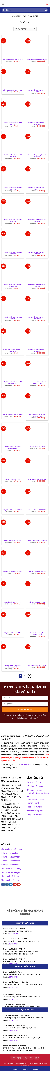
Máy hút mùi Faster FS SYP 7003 (12, 510)
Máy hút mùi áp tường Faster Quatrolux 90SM (13, 666)
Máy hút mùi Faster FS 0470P (37, 571)
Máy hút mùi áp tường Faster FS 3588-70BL (13, 188)
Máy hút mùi (16, 16)
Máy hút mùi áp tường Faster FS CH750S (37, 253)
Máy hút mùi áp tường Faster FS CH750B (37, 285)
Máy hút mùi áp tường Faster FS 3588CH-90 (37, 318)
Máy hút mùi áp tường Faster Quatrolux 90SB (13, 447)
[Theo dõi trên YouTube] (19, 884)
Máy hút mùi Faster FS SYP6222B (12, 571)
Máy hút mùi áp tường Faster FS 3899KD (13, 318)
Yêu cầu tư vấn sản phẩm (11, 849)
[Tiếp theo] (29, 676)
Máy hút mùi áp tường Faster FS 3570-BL (13, 123)
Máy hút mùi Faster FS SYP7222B (37, 540)
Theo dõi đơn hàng (34, 807)
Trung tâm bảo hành (35, 815)
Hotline (15, 1068)
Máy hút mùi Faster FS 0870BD (37, 479)
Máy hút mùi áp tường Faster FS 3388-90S (37, 188)
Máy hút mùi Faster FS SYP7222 (37, 510)
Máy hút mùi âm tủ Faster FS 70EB (37, 59)
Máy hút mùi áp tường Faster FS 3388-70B (13, 253)
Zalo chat (25, 1068)
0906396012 (13, 934)
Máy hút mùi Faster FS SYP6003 (37, 665)
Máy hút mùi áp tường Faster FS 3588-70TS (13, 155)
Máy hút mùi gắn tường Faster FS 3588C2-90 (12, 350)
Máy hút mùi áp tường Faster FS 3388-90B (37, 220)
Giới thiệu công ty (34, 782)
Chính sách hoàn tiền (10, 880)
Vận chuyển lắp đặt (35, 811)
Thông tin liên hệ (33, 803)
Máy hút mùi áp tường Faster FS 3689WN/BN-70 (13, 382)
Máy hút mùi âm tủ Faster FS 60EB (13, 90)
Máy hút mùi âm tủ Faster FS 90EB (13, 59)
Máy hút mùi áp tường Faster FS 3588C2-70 (37, 350)
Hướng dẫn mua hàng (10, 853)
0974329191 (13, 944)
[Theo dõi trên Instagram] (7, 884)
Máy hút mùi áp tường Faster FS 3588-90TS (37, 123)
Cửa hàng (35, 1068)
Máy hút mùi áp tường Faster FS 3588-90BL (37, 155)
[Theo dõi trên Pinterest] (15, 884)
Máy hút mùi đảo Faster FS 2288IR (13, 414)
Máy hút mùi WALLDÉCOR (37, 447)
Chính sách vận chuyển (10, 872)
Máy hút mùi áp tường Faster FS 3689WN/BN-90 (13, 285)
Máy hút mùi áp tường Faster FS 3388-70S (13, 220)
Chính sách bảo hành (35, 800)
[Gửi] (46, 10)
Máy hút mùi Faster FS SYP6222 (13, 540)
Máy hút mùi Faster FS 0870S (12, 633)
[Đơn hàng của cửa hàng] (24, 29)
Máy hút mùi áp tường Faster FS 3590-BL (37, 91)
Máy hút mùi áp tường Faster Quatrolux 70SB (37, 415)
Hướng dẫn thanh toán (10, 857)
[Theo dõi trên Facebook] (3, 884)
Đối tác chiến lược (34, 790)
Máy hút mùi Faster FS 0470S (12, 602)
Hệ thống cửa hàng (35, 786)
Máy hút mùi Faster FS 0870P (37, 602)
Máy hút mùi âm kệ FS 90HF (13, 479)
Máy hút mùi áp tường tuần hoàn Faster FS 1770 (37, 382)
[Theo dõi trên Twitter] (11, 884)
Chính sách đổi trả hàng (11, 869)
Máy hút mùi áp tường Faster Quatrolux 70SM (37, 633)
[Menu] (3, 3)
